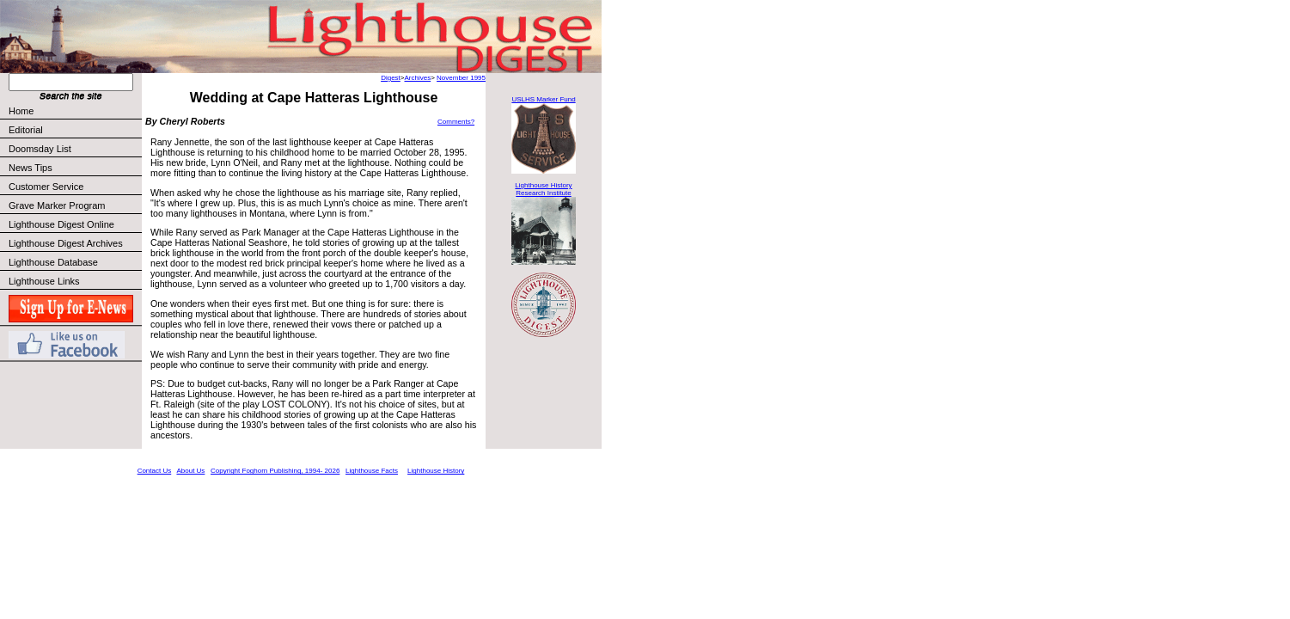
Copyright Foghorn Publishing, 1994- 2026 (275, 471)
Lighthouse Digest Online (61, 224)
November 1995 (461, 78)
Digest (390, 78)
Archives (417, 78)
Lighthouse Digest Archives (66, 243)
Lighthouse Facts (371, 471)
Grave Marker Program (57, 205)
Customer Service (74, 186)
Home (21, 111)
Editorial (74, 130)
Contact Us (155, 471)
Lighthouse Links (44, 281)
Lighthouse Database (53, 262)
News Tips (30, 167)
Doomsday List (40, 149)
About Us (190, 471)
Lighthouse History (435, 471)
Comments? (455, 122)
